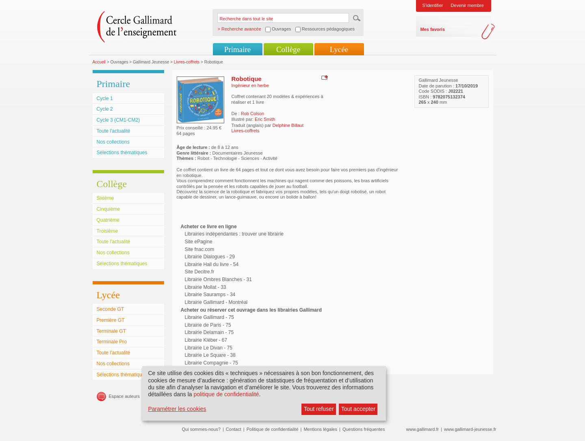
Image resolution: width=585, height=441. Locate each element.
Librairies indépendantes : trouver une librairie (234, 234)
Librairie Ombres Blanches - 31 (218, 279)
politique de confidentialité (226, 394)
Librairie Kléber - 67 (206, 340)
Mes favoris (432, 29)
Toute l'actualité (113, 131)
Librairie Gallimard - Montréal (216, 302)
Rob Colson (252, 113)
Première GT (111, 320)
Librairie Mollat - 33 (205, 287)
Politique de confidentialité (273, 429)
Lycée (339, 49)
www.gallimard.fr (422, 429)
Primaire (237, 49)
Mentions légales (320, 429)
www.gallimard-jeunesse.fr (470, 429)
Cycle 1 (105, 98)
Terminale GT (111, 331)
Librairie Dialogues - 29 (210, 257)
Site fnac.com (199, 249)
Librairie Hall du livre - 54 (212, 264)
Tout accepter (358, 409)
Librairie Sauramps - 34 (210, 294)
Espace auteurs (124, 396)
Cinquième (108, 209)
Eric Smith (265, 119)
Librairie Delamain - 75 (209, 332)
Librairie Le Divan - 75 (208, 348)
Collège (288, 49)
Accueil (99, 62)
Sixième (105, 198)
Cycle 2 (105, 109)
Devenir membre (467, 5)
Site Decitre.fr (199, 272)
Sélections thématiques (122, 152)
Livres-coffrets (186, 62)
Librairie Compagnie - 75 (211, 363)
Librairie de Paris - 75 (208, 325)
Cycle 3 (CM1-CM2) (118, 120)
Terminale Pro (112, 342)
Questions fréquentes (363, 429)
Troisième (107, 231)
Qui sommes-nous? (201, 429)
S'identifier (432, 5)
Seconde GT (110, 309)
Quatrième (108, 220)
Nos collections (113, 142)
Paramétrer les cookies (177, 409)
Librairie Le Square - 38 (210, 355)
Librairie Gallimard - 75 (209, 317)
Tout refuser (319, 409)
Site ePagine (198, 242)
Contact (233, 429)
